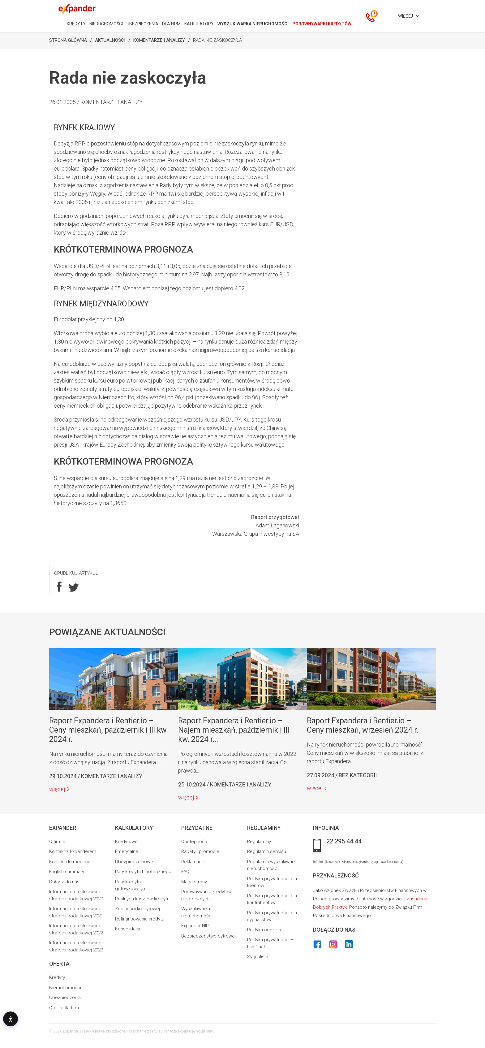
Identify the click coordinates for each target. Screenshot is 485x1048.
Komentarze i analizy (159, 40)
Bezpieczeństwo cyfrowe (208, 936)
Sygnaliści (257, 956)
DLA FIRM (171, 23)
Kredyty (57, 977)
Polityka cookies (264, 930)
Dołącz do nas (64, 882)
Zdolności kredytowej (137, 909)
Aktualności (110, 40)
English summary (66, 871)
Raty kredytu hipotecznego (143, 871)
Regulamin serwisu (266, 851)
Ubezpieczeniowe (134, 861)
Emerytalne (126, 851)
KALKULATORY (199, 23)
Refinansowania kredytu (139, 919)
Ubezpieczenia (65, 997)
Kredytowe (126, 841)
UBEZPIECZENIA (142, 23)
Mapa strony (194, 882)
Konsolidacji (127, 929)
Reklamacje (193, 861)
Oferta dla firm (64, 1008)
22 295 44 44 (344, 841)
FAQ (185, 871)
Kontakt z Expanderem (72, 851)
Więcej (405, 16)
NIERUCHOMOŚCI (106, 23)
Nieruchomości (65, 987)
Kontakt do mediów (69, 861)
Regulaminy (259, 841)
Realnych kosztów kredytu (142, 899)
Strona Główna (68, 40)
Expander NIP (195, 926)
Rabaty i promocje (200, 851)
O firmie (57, 841)
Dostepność (194, 841)
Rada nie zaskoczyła (217, 40)
